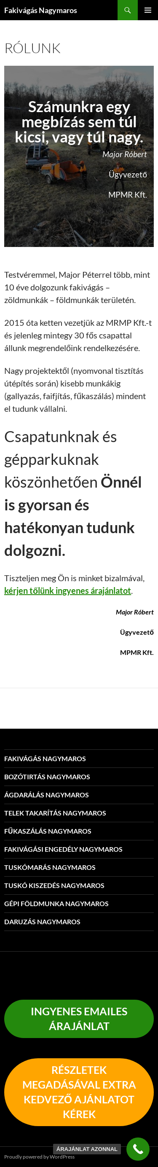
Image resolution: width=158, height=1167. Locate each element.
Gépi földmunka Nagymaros (56, 903)
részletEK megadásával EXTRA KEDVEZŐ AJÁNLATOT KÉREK (79, 1091)
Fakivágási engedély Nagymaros (63, 849)
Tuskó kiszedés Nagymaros (54, 885)
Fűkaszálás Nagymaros (47, 831)
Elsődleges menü (148, 10)
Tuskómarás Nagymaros (50, 867)
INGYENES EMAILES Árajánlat (79, 1018)
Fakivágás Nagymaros (40, 10)
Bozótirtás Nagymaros (47, 777)
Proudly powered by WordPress (39, 1157)
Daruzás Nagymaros (42, 922)
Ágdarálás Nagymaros (46, 795)
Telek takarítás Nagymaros (55, 813)
